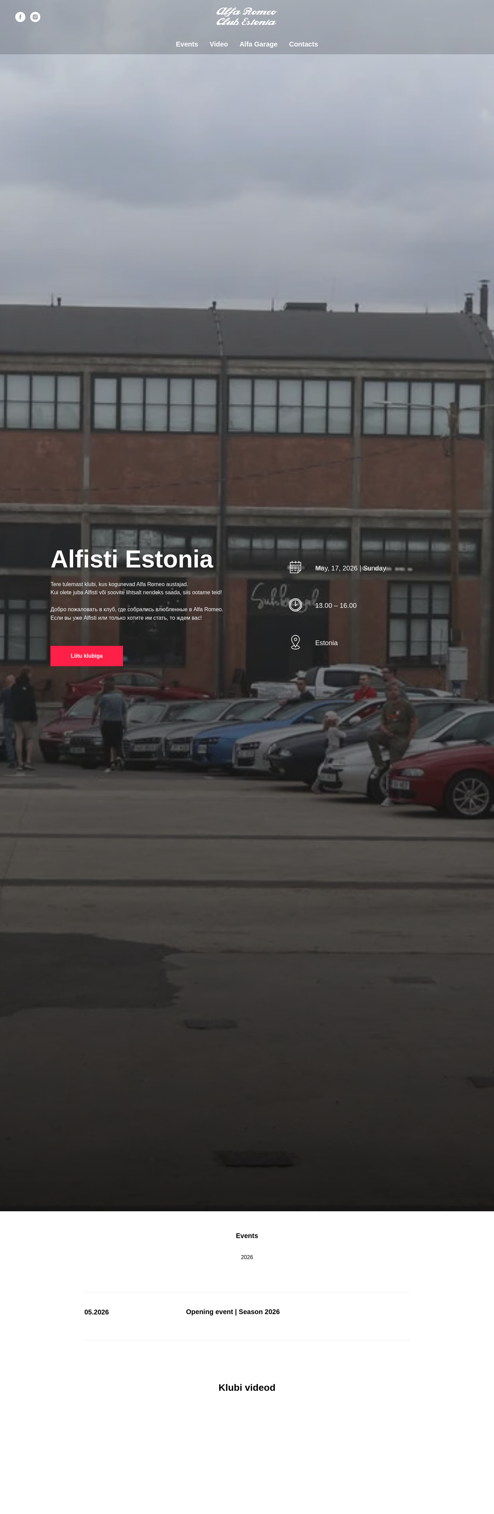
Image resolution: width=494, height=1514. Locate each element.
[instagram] (35, 17)
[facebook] (20, 17)
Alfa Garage (258, 44)
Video (219, 44)
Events (187, 44)
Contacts (303, 44)
